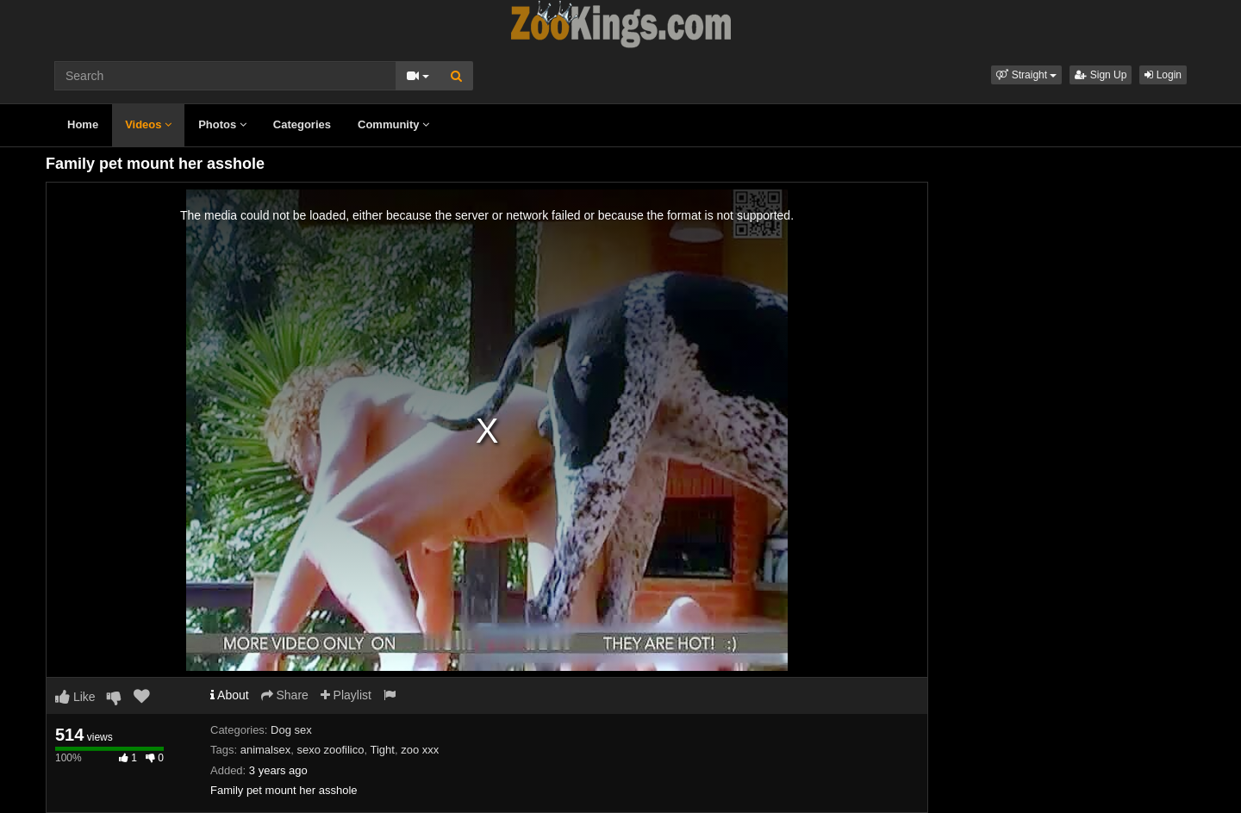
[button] (1026, 74)
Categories (302, 124)
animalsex (265, 749)
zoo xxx (420, 749)
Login (1163, 75)
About (229, 695)
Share (285, 695)
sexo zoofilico (330, 749)
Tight (383, 749)
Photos (222, 124)
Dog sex (291, 729)
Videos (148, 124)
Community (393, 124)
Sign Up (1100, 75)
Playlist (346, 695)
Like (75, 697)
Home (82, 124)
